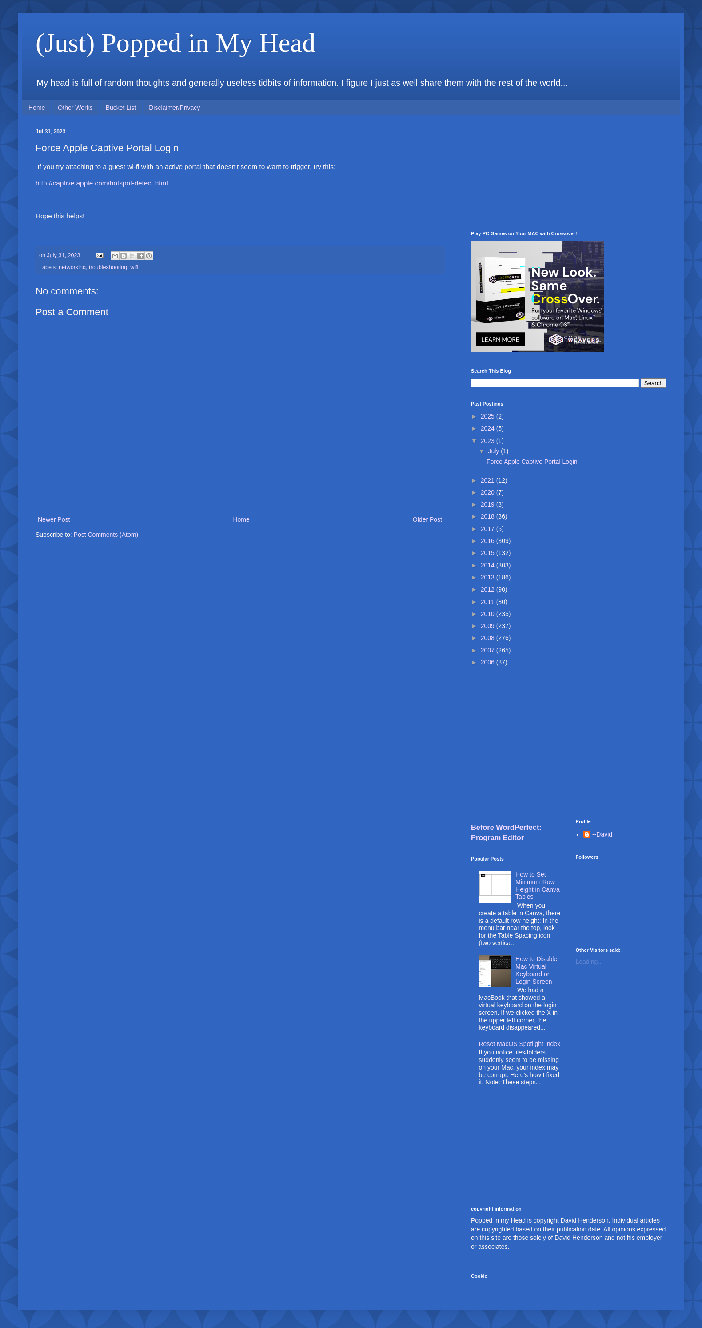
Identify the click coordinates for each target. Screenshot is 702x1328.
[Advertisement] (568, 173)
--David (602, 834)
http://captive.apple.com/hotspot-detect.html (102, 183)
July (494, 451)
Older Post (427, 519)
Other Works (75, 107)
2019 (488, 504)
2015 (488, 552)
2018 (488, 516)
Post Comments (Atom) (106, 534)
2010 (488, 613)
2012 (488, 589)
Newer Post (54, 519)
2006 (488, 662)
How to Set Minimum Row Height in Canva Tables (537, 885)
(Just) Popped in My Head (175, 42)
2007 (488, 650)
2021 (488, 480)
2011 (488, 601)
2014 (488, 565)
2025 (488, 416)
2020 (488, 492)
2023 (488, 440)
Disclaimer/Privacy (174, 107)
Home (36, 107)
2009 (488, 625)
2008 (488, 637)
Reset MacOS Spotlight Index (520, 1043)
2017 (488, 528)
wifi (134, 267)
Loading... (589, 961)
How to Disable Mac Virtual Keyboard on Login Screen (536, 970)
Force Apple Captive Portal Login (532, 461)
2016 (488, 540)
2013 (488, 577)
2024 (488, 428)
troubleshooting (108, 267)
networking (72, 267)
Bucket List (121, 107)
